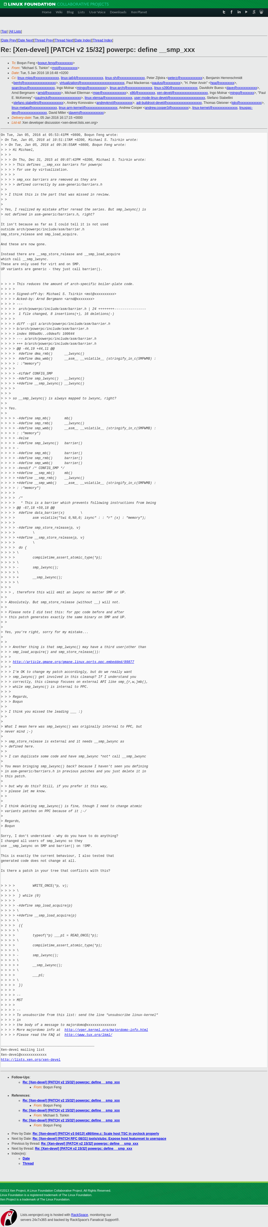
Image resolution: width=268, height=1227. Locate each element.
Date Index (83, 40)
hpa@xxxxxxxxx (222, 83)
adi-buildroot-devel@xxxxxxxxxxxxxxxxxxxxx (169, 103)
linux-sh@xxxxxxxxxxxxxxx (125, 78)
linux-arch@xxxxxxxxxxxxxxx (131, 88)
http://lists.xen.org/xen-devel (31, 1059)
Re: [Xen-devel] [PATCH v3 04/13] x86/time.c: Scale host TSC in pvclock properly (96, 1134)
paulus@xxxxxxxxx (166, 83)
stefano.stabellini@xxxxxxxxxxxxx (38, 103)
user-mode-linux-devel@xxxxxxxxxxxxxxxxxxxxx (169, 98)
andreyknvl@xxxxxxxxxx (114, 103)
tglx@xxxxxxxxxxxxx (247, 103)
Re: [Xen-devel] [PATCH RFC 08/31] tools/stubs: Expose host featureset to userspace (99, 1139)
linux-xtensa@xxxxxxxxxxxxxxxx (108, 98)
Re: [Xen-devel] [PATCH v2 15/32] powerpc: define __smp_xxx (71, 1082)
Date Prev (8, 40)
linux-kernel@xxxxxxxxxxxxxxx (215, 108)
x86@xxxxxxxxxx (142, 93)
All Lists (15, 31)
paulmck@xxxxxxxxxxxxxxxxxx (58, 98)
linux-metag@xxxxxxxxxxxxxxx (34, 108)
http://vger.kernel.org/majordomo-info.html (106, 1030)
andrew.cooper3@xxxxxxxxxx (167, 108)
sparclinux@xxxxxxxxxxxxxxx (33, 88)
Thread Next (64, 40)
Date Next (25, 40)
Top (4, 31)
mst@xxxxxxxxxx (65, 68)
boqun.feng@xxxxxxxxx (55, 63)
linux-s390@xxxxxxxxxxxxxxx (176, 88)
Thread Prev (44, 40)
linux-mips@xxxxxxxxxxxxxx (38, 78)
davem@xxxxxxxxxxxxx (86, 113)
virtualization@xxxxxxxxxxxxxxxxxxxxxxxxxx (92, 83)
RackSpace (79, 1215)
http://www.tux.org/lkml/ (88, 1035)
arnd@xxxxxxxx (49, 93)
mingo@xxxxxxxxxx (91, 88)
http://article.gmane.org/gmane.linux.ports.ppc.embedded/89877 (73, 662)
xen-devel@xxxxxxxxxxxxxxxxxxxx (182, 93)
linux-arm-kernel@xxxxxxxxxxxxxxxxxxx (88, 108)
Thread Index (102, 40)
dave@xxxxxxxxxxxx (242, 88)
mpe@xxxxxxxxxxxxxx (109, 93)
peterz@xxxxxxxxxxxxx (185, 78)
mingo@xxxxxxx (242, 93)
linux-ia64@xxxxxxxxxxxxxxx (82, 78)
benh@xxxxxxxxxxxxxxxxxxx (35, 83)
